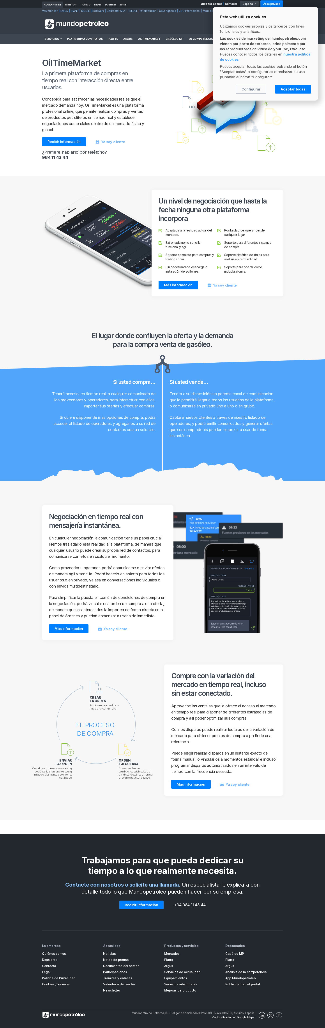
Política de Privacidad (58, 978)
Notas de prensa (116, 960)
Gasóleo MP (174, 38)
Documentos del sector (121, 966)
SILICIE (85, 10)
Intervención (148, 10)
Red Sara (98, 10)
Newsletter (111, 990)
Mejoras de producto (180, 990)
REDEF (97, 4)
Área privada (271, 3)
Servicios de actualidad (182, 972)
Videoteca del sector (119, 984)
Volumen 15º (50, 10)
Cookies (48, 984)
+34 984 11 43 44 (190, 905)
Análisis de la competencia (246, 972)
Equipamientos (175, 978)
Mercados (172, 953)
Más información (178, 285)
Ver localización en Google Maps (233, 1017)
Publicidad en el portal (242, 984)
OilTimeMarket (149, 38)
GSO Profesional (189, 10)
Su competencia (201, 38)
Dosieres (111, 4)
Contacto (231, 3)
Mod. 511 (208, 10)
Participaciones (115, 972)
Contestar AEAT (117, 10)
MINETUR (70, 4)
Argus (127, 38)
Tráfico (85, 4)
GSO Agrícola (167, 10)
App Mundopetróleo (240, 978)
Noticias (109, 953)
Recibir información (64, 141)
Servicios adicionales (180, 984)
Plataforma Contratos (84, 38)
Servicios (52, 38)
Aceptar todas (293, 89)
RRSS (123, 4)
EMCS (64, 10)
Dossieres (49, 960)
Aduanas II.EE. (53, 4)
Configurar (251, 89)
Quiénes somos (211, 3)
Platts (113, 38)
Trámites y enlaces (117, 978)
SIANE (74, 10)
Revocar (63, 984)
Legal (46, 972)
